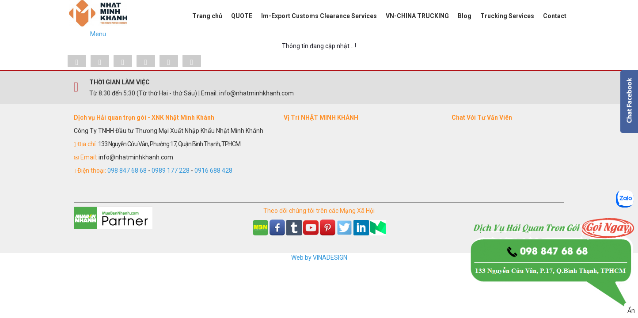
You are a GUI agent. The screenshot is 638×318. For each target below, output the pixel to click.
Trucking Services (507, 15)
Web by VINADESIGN (319, 257)
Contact (554, 15)
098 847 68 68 (127, 170)
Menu (98, 34)
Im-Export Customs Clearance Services (319, 15)
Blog (464, 15)
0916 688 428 (213, 170)
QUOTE (241, 15)
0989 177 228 (171, 170)
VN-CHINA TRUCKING (417, 15)
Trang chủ (207, 15)
